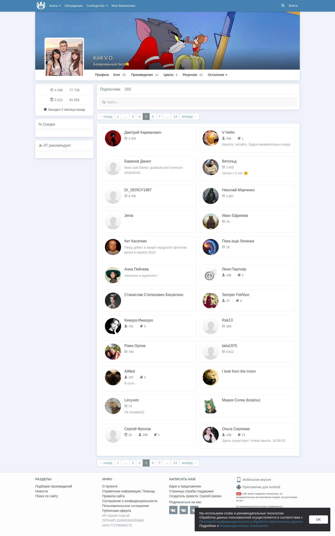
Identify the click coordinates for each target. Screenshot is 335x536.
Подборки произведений (53, 486)
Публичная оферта (116, 511)
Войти (293, 5)
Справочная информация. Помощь (128, 491)
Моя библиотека (123, 5)
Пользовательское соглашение (125, 506)
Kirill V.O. (103, 58)
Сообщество (97, 5)
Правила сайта (113, 496)
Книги (55, 5)
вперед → (189, 116)
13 (175, 116)
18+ (239, 493)
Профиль (102, 75)
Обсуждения (73, 5)
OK (318, 519)
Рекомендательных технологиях (244, 526)
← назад (105, 116)
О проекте (110, 486)
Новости (41, 491)
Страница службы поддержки (191, 491)
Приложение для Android (258, 487)
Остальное (218, 75)
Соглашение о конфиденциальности (129, 501)
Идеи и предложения (185, 486)
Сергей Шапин (210, 496)
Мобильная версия (253, 479)
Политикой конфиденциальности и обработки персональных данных (251, 521)
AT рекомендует (57, 145)
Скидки (49, 124)
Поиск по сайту (46, 496)
